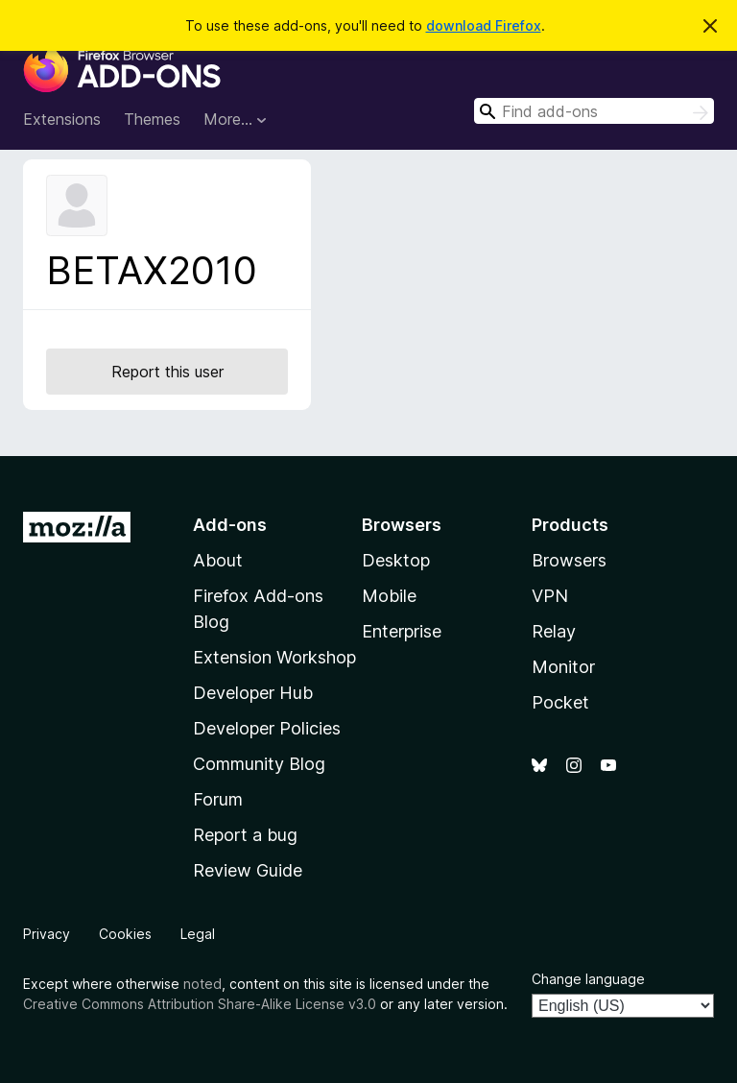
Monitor (563, 667)
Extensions (62, 119)
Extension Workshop (274, 657)
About (218, 560)
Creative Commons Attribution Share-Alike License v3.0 (199, 1004)
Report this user (167, 371)
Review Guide (247, 870)
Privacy (46, 934)
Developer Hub (253, 693)
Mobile (389, 596)
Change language (588, 979)
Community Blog (259, 764)
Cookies (125, 934)
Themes (152, 119)
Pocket (560, 702)
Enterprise (401, 631)
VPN (550, 596)
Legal (197, 934)
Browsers (569, 560)
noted (202, 983)
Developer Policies (267, 728)
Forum (218, 799)
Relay (554, 631)
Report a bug (245, 835)
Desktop (396, 560)
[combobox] (594, 111)
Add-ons (230, 525)
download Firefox (483, 25)
